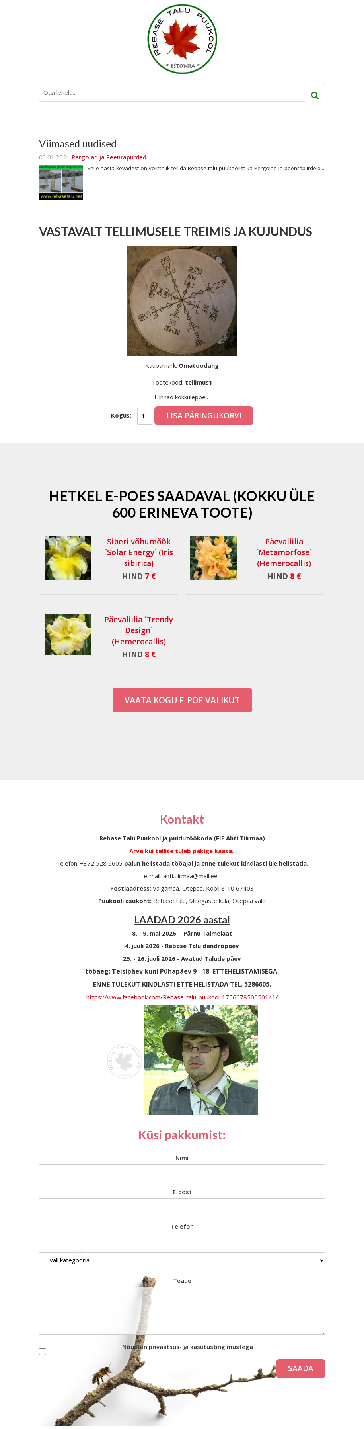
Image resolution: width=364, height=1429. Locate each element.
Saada (300, 1368)
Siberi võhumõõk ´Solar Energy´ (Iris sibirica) (139, 552)
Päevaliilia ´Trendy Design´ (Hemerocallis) (138, 630)
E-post (182, 1192)
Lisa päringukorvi (203, 415)
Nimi (182, 1158)
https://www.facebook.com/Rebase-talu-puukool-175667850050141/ (182, 997)
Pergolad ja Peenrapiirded (109, 157)
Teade (182, 1280)
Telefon (182, 1226)
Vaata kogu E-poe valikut (182, 700)
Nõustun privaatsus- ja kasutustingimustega (187, 1346)
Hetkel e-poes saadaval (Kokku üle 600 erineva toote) (182, 503)
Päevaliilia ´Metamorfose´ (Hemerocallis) (284, 552)
